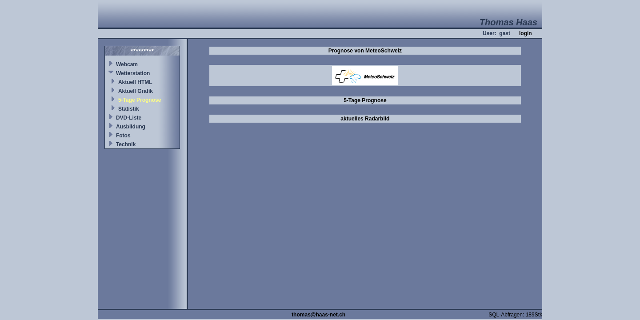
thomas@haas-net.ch (318, 315)
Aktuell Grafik (135, 91)
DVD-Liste (128, 118)
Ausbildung (130, 127)
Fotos (123, 135)
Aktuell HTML (135, 82)
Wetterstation (133, 73)
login (525, 33)
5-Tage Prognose (139, 100)
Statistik (128, 109)
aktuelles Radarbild (364, 119)
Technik (126, 144)
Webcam (127, 64)
